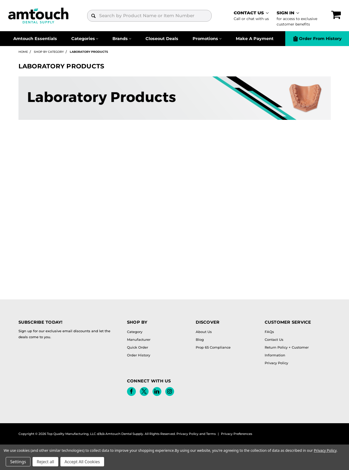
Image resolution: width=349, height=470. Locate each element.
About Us (204, 332)
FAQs (269, 332)
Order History (138, 355)
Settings (18, 462)
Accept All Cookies (82, 462)
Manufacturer (138, 339)
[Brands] (122, 38)
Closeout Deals (161, 38)
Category (134, 332)
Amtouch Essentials (35, 38)
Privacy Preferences (236, 434)
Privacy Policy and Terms (196, 434)
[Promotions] (207, 38)
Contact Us (274, 339)
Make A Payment (255, 38)
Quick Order (137, 347)
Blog (200, 339)
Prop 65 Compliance (213, 347)
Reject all (45, 462)
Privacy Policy (276, 363)
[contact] (251, 15)
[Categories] (84, 38)
